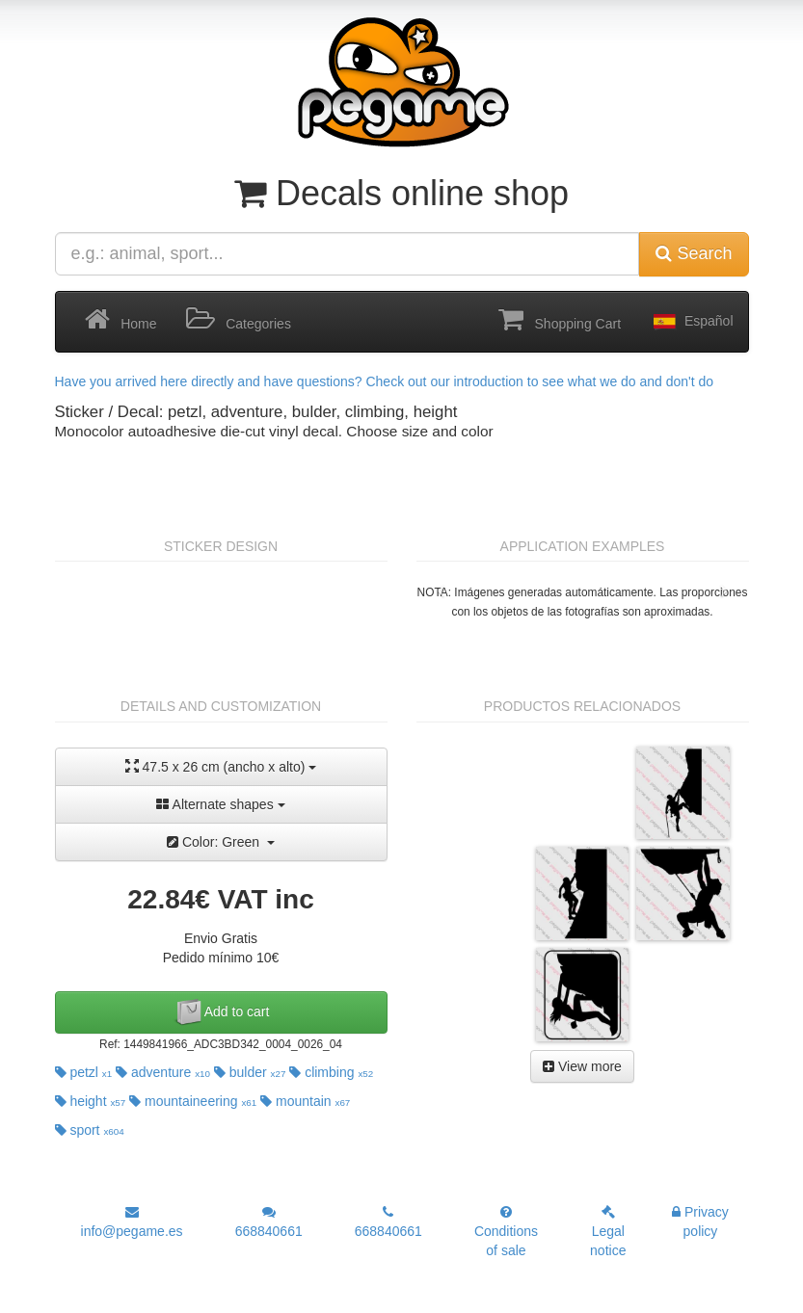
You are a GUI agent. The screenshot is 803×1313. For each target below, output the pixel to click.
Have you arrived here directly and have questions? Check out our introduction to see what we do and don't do (384, 381)
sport (89, 1130)
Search (694, 253)
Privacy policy (700, 1221)
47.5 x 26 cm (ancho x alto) (221, 766)
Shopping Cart (559, 319)
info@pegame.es (132, 1222)
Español (691, 321)
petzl (84, 1072)
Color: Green (221, 842)
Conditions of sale (506, 1231)
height (90, 1101)
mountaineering (192, 1101)
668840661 (269, 1222)
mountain (305, 1101)
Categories (238, 319)
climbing (331, 1072)
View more (582, 1066)
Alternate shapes (220, 804)
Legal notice (608, 1231)
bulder (250, 1072)
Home (121, 319)
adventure (163, 1072)
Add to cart (221, 1012)
